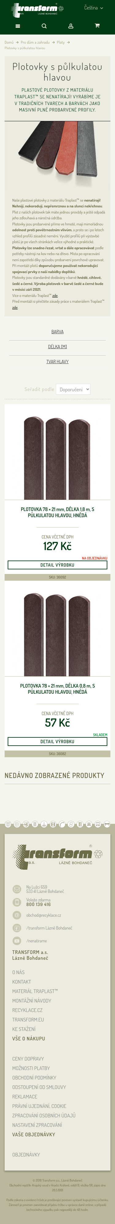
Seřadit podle (39, 389)
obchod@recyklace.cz (43, 915)
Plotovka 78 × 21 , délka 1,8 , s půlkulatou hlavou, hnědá (57, 512)
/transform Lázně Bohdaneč (49, 927)
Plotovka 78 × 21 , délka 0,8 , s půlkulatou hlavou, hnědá (57, 689)
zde (55, 295)
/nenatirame (36, 940)
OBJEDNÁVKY (26, 1154)
